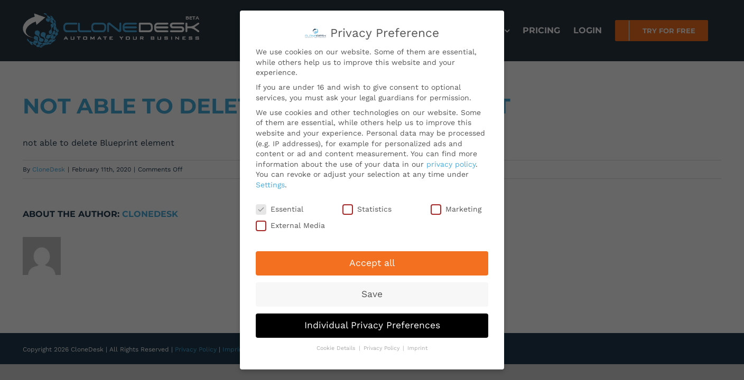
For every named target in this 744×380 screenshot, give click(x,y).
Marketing (456, 208)
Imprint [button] (417, 346)
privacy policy (451, 162)
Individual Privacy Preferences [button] (372, 323)
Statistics (367, 208)
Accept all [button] (372, 261)
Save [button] (372, 292)
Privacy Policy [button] (383, 346)
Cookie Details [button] (337, 346)
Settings (270, 183)
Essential (279, 208)
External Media (290, 225)
